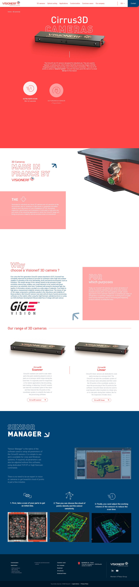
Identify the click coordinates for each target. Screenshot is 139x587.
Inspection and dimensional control (41, 563)
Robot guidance (15, 568)
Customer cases (87, 3)
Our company (100, 3)
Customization (75, 3)
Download (59, 568)
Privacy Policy (84, 584)
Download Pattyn (61, 573)
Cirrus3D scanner (37, 412)
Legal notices (75, 584)
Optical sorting (52, 3)
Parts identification (16, 572)
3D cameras (41, 3)
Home (10, 12)
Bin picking (14, 569)
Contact (133, 3)
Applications (63, 3)
